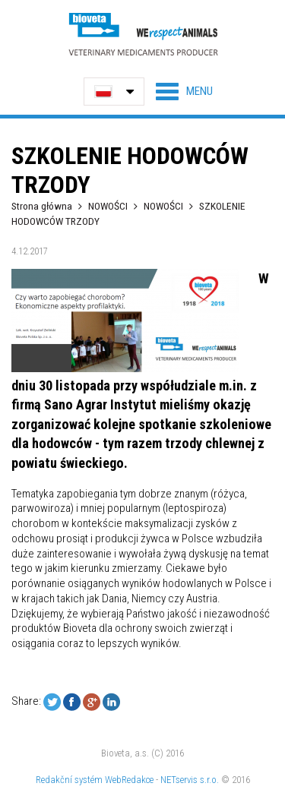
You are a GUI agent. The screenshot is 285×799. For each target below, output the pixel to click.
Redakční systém (69, 779)
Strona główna (41, 206)
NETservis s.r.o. (189, 779)
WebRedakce (129, 779)
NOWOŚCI (109, 206)
